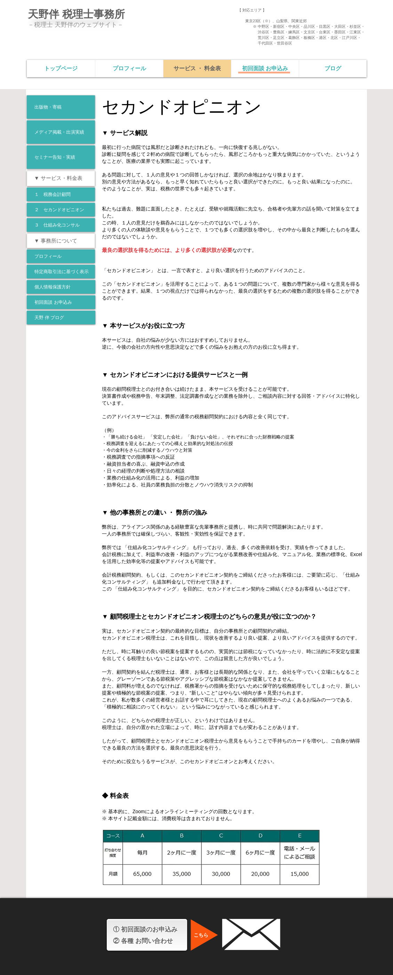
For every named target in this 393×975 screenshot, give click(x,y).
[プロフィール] (61, 256)
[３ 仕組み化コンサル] (61, 225)
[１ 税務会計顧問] (61, 194)
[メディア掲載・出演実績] (61, 132)
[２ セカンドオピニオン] (61, 209)
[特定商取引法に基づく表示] (61, 271)
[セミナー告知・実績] (61, 157)
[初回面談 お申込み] (61, 302)
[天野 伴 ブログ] (61, 317)
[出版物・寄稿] (61, 107)
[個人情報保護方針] (61, 287)
